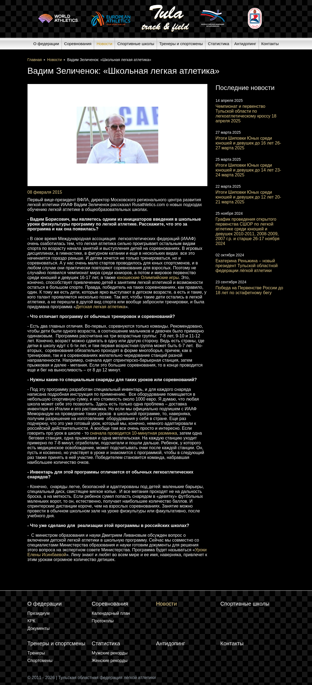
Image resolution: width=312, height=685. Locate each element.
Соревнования (77, 43)
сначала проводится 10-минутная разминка (133, 433)
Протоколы (103, 621)
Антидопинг (245, 43)
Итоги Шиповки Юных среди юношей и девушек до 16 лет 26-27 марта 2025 (248, 143)
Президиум (39, 613)
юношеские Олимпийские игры (148, 277)
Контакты (270, 43)
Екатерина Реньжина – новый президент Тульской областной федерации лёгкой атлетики (246, 265)
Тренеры (36, 653)
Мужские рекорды (110, 653)
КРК (31, 621)
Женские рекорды (110, 660)
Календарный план (111, 613)
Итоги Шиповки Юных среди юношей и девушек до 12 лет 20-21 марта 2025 (248, 197)
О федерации (46, 43)
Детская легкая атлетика (100, 306)
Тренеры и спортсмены (181, 43)
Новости (104, 43)
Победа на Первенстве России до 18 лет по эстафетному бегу (249, 290)
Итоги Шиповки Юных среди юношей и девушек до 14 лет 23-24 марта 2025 (248, 170)
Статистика (218, 43)
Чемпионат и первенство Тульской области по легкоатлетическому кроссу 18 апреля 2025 (245, 113)
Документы (39, 628)
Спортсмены (40, 660)
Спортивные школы (135, 43)
